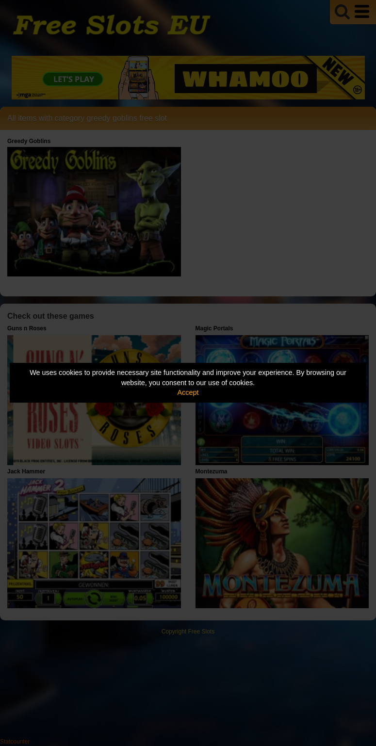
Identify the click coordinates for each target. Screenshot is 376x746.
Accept (188, 392)
